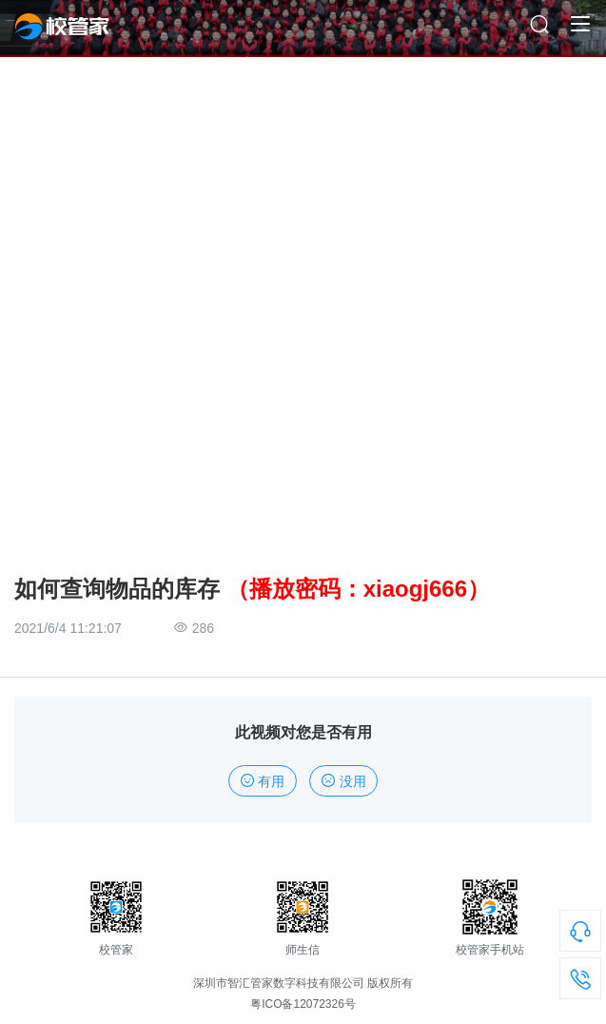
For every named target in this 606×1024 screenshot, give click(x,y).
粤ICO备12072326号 (303, 1004)
